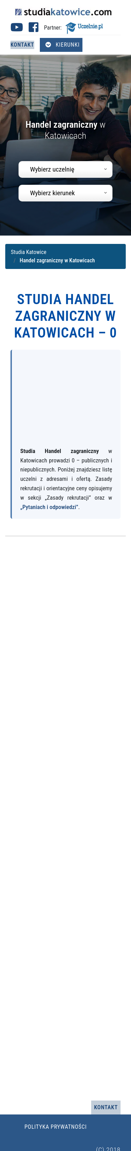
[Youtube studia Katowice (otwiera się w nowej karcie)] (16, 29)
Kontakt (22, 44)
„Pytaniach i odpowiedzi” (49, 506)
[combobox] (65, 169)
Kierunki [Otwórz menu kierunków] (62, 44)
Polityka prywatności (55, 1127)
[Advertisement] (65, 401)
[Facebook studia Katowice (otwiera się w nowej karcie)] (33, 29)
